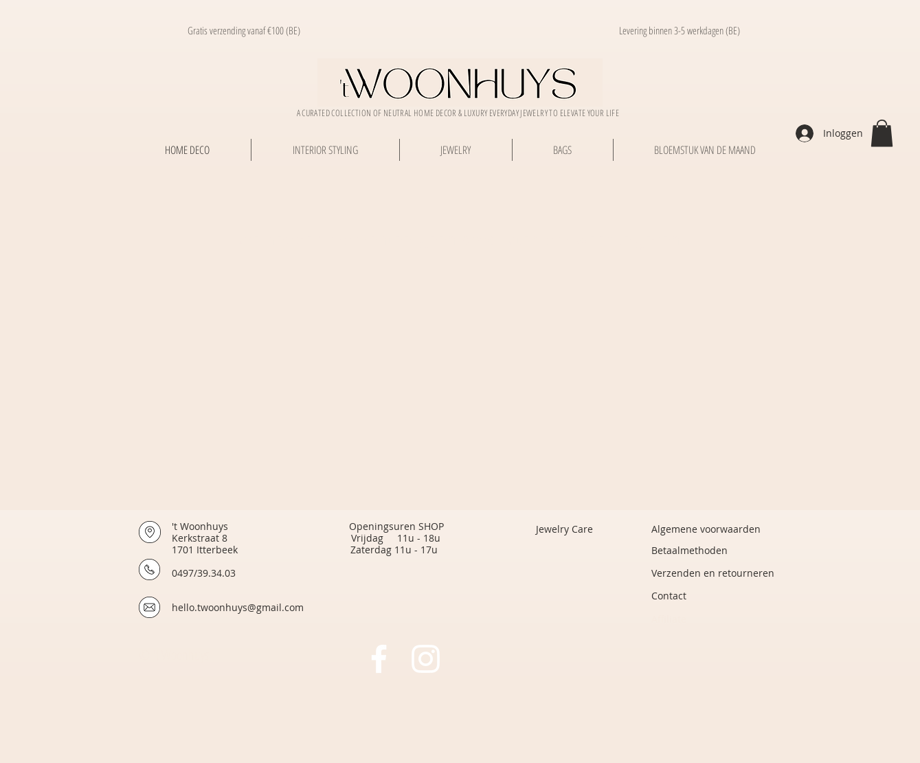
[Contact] (712, 595)
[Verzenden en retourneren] (712, 573)
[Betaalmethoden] (689, 550)
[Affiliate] (712, 619)
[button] (882, 133)
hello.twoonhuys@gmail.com (238, 607)
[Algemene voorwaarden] (706, 529)
